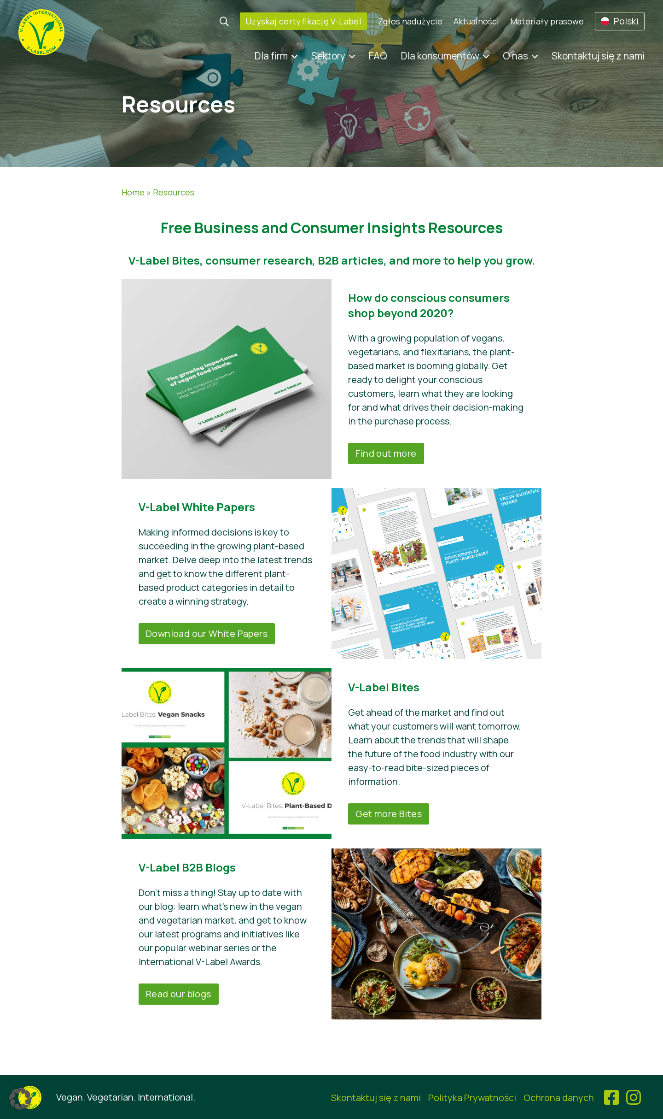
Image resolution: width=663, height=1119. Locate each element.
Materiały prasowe (547, 21)
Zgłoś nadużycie (410, 21)
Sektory (328, 55)
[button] (20, 1098)
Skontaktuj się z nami (598, 55)
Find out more (385, 453)
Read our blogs (178, 994)
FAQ (378, 55)
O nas (515, 55)
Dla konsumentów (440, 55)
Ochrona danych (558, 1097)
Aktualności (476, 21)
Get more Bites (388, 813)
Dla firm (271, 55)
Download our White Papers (207, 633)
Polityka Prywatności (472, 1097)
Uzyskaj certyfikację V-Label (303, 21)
